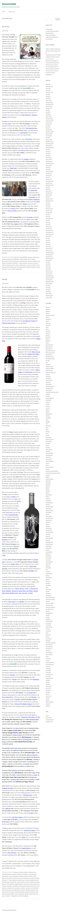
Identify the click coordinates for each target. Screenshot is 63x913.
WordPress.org (49, 721)
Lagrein (47, 469)
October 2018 (49, 161)
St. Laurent (48, 623)
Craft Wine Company (34, 882)
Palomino (48, 534)
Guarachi (4, 886)
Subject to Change (35, 267)
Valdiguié (48, 680)
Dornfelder (48, 417)
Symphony (48, 631)
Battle (37, 880)
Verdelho (37, 878)
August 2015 (49, 195)
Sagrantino (48, 593)
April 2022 (48, 114)
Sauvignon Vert (49, 609)
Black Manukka (49, 344)
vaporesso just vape (50, 54)
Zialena (8, 896)
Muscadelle (48, 512)
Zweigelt (48, 706)
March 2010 (48, 270)
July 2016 (48, 187)
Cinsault (11, 876)
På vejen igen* (49, 39)
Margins (34, 265)
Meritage (48, 490)
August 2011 (49, 236)
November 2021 (49, 120)
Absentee (14, 880)
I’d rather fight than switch (52, 31)
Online (47, 49)
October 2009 (49, 279)
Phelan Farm (13, 267)
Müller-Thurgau (49, 510)
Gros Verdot (49, 459)
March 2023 (48, 100)
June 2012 (48, 222)
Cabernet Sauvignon (7, 874)
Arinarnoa (48, 325)
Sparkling (48, 619)
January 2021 (49, 129)
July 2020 (48, 137)
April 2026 (48, 84)
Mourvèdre (4, 261)
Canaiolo (14, 874)
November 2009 (49, 277)
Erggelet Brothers (19, 884)
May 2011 (48, 242)
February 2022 (49, 118)
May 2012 (48, 224)
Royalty (47, 591)
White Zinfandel (49, 702)
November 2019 (49, 143)
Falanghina (48, 425)
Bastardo (48, 341)
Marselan (48, 485)
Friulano (48, 431)
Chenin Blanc (5, 876)
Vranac (47, 700)
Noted (4, 279)
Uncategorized (49, 678)
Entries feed (48, 717)
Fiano (47, 427)
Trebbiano (48, 668)
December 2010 (49, 252)
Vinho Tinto (48, 696)
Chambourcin (49, 380)
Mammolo (48, 481)
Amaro (47, 321)
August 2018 (49, 165)
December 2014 (49, 200)
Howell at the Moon (31, 886)
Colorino (48, 402)
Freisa (47, 429)
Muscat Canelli (49, 518)
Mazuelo (48, 487)
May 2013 (48, 216)
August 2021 (49, 124)
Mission (4, 878)
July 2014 (48, 202)
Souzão (47, 617)
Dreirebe (21, 876)
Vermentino (9, 263)
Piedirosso (48, 554)
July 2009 (48, 285)
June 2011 (48, 240)
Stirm (16, 894)
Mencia (33, 259)
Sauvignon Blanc (23, 261)
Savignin (30, 261)
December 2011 (49, 230)
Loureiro (48, 475)
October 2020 (49, 133)
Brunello (48, 360)
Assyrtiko (21, 872)
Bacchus (48, 335)
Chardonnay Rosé (6, 259)
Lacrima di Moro (50, 467)
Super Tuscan (49, 627)
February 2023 (49, 102)
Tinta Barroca (49, 648)
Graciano (48, 443)
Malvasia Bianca (49, 479)
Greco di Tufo (49, 449)
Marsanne (48, 483)
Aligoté (47, 317)
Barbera (26, 872)
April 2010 (48, 268)
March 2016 (48, 191)
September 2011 (50, 234)
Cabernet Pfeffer (23, 257)
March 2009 (48, 293)
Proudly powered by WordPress (9, 910)
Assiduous (27, 880)
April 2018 (48, 169)
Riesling (25, 878)
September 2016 (50, 185)
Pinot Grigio (9, 878)
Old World (28, 890)
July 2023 (48, 94)
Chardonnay (36, 257)
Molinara (48, 498)
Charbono (48, 382)
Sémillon (35, 261)
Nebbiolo (48, 522)
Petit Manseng (49, 544)
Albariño (48, 311)
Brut (47, 362)
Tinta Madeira (49, 652)
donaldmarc (19, 269)
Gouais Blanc (49, 441)
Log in (47, 715)
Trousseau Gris (49, 674)
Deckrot (48, 412)
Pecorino (48, 536)
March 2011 (48, 246)
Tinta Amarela (49, 644)
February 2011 (49, 248)
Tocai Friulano (49, 654)
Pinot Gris (14, 878)
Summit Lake (32, 894)
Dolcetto (48, 416)
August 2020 (49, 135)
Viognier (48, 698)
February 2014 (49, 208)
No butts (5, 26)
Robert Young (5, 892)
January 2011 (49, 250)
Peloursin (48, 540)
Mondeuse (48, 500)
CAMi (18, 882)
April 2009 (48, 291)
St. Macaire (48, 625)
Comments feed (49, 719)
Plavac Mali (48, 567)
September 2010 (50, 258)
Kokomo (4, 888)
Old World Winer (33, 719)
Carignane (30, 257)
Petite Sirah (48, 548)
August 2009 (49, 283)
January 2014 (49, 210)
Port (47, 569)
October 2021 (49, 122)
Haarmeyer (9, 886)
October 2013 (49, 212)
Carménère (48, 378)
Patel (37, 890)
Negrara (48, 524)
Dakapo (47, 410)
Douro (47, 419)
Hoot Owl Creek (22, 886)
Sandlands (27, 892)
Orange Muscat (49, 532)
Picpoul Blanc (49, 552)
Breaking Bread (5, 882)
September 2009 (50, 281)
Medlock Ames (17, 890)
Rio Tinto (48, 581)
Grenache (26, 876)
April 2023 (48, 98)
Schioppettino (49, 613)
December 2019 (49, 141)
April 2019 (48, 155)
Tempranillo (49, 638)
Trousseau (48, 672)
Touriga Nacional (50, 664)
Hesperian (15, 886)
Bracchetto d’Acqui (50, 358)
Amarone (48, 323)
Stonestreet (21, 894)
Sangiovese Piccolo (50, 599)
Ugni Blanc (48, 676)
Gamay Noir (49, 437)
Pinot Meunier (49, 561)
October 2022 (49, 106)
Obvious (23, 890)
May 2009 (48, 289)
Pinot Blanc (48, 556)
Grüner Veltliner (24, 259)
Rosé (28, 878)
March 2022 (48, 116)
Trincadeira (48, 670)
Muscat (47, 514)
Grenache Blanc (49, 453)
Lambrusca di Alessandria (52, 471)
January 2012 (49, 228)
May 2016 (48, 189)
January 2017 (49, 179)
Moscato (48, 504)
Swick (3, 896)
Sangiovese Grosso (50, 597)
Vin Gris (47, 694)
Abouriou (16, 872)
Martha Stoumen (9, 890)
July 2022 (48, 110)
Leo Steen (22, 888)
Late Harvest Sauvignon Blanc (53, 473)
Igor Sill (47, 72)
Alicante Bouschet (50, 315)
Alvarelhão (48, 319)
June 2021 (48, 126)
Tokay (47, 656)
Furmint (48, 435)
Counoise (48, 408)
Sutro (37, 894)
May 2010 (48, 266)
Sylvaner (48, 629)
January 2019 (49, 159)
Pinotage (48, 565)
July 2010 (48, 262)
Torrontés (48, 658)
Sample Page (11, 11)
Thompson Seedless (50, 642)
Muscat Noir (49, 520)
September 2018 (50, 163)
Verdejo (4, 263)
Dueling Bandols (50, 33)
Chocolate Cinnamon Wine (52, 392)
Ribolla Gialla (49, 577)
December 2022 (49, 104)
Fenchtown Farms (10, 265)
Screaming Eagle (6, 894)
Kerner (29, 259)
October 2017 (49, 173)
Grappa (47, 445)
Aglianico (48, 309)
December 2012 (49, 218)
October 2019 (49, 145)
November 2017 (49, 171)
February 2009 (49, 295)
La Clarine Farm (23, 265)
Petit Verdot (49, 546)
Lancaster (17, 888)
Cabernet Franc (32, 872)
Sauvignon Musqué (50, 607)
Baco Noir (16, 257)
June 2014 (48, 204)
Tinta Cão (48, 650)
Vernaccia (48, 692)
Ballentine (32, 880)
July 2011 (48, 238)
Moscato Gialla (49, 506)
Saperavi (32, 878)
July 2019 (48, 149)
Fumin (47, 433)
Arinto (47, 327)
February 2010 (49, 271)
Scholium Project (34, 892)
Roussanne (48, 589)
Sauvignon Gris (49, 605)
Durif (47, 423)
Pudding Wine (49, 573)
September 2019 (50, 147)
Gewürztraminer (50, 439)
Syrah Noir (48, 634)
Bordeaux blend (49, 356)
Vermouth (48, 688)
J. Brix (38, 886)
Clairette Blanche (15, 259)
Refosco (48, 575)
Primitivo (48, 571)
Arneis (47, 329)
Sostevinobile (9, 3)
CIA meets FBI (49, 29)
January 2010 (49, 273)
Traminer (48, 666)
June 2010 (48, 264)
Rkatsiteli (48, 583)
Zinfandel (15, 263)
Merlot (34, 876)
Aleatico (48, 313)
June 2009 (48, 287)
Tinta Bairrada (49, 646)
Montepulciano (49, 502)
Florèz (17, 265)
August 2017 (49, 175)
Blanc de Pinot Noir (50, 350)
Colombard (16, 876)
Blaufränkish (49, 354)
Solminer (12, 894)
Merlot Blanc (49, 494)
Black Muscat (49, 346)
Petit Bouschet (49, 542)
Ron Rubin (11, 892)
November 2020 (49, 131)
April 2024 (48, 90)
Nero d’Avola (49, 530)
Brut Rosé (48, 364)
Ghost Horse (36, 884)
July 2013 (48, 214)
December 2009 (49, 275)
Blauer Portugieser (50, 352)
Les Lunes (30, 217)
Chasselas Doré (33, 874)
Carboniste (22, 882)
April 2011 (48, 244)
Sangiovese (16, 261)
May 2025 (48, 88)
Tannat (47, 636)
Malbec (47, 477)
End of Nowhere (10, 884)
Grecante (48, 447)
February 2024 (49, 92)
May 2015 (48, 197)
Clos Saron (30, 263)
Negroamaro (49, 528)
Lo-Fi (32, 888)
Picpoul (47, 550)
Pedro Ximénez (49, 538)
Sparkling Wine (49, 621)
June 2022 (48, 112)
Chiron (27, 882)
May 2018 (48, 167)
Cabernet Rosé (49, 370)
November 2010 (49, 254)
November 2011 (49, 232)
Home (3, 11)
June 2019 (48, 151)
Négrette (48, 526)
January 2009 (49, 297)
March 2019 (48, 157)
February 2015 (49, 199)
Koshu (47, 465)
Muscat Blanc (49, 516)
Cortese (47, 404)
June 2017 (48, 177)
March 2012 (48, 226)
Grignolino (48, 457)
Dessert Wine (49, 414)
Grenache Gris (49, 455)
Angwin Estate (21, 880)
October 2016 (49, 183)
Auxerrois (48, 333)
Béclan (47, 343)
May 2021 (48, 127)
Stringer (26, 894)
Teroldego (48, 640)
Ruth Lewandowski (21, 267)
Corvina (47, 406)
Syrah (38, 261)
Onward (33, 890)
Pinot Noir (10, 261)
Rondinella (48, 585)
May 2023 (48, 96)
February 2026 (49, 86)
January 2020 (49, 139)
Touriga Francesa (50, 662)
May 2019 (48, 153)
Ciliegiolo (48, 394)
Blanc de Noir (49, 348)
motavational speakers (51, 60)
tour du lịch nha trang (51, 66)
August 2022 (49, 108)
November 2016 (49, 181)
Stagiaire (28, 267)
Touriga (47, 660)
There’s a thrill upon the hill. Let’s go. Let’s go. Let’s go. (53, 51)
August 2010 (49, 260)
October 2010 (49, 256)
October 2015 (49, 193)
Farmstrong (36, 679)
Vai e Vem (4, 269)
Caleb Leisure (13, 882)
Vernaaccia (48, 690)
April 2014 (48, 206)
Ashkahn (25, 263)
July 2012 (48, 220)
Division (4, 884)
